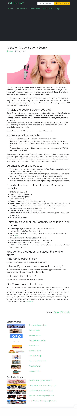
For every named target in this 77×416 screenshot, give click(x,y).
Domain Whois (35, 9)
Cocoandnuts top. (35, 356)
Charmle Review (34, 330)
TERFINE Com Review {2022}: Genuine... (43, 401)
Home (10, 9)
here (16, 236)
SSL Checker (47, 9)
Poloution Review (35, 366)
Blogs (57, 9)
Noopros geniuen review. (37, 361)
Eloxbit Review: (34, 345)
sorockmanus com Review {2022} (41, 391)
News (10, 51)
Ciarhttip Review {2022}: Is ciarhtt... (41, 380)
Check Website (62, 3)
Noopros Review (35, 371)
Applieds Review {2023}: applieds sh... (42, 396)
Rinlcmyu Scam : (35, 351)
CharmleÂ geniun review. (37, 340)
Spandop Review (35, 335)
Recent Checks (21, 9)
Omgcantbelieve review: (37, 325)
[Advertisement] (38, 26)
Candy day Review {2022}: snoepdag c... (43, 385)
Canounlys (29, 301)
